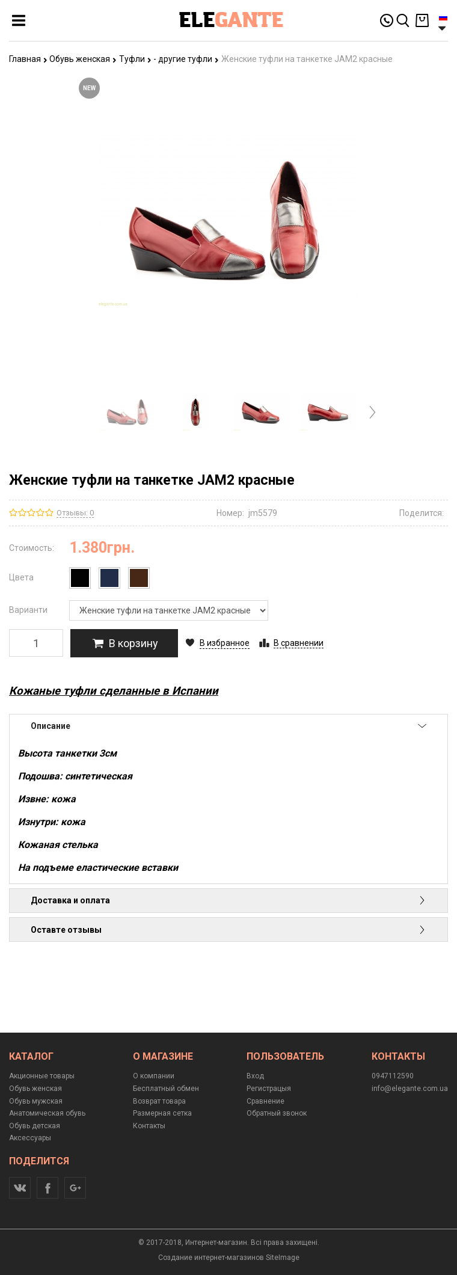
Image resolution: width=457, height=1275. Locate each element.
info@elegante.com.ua (410, 1088)
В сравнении (299, 643)
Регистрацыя (269, 1088)
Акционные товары (42, 1076)
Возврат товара (159, 1101)
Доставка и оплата (228, 900)
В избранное (225, 643)
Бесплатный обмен (166, 1088)
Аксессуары (30, 1138)
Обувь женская (83, 59)
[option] (128, 412)
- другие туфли (186, 59)
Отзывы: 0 (75, 512)
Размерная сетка (162, 1113)
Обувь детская (34, 1126)
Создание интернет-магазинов (211, 1257)
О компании (153, 1076)
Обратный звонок (277, 1113)
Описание (228, 726)
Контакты (149, 1126)
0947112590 (393, 1076)
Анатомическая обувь (47, 1113)
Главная (28, 59)
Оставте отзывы (228, 930)
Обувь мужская (36, 1101)
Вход (255, 1076)
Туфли (135, 59)
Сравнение (265, 1101)
